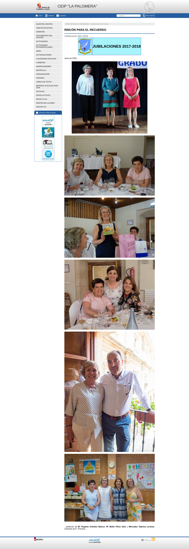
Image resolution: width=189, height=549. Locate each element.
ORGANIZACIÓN (43, 74)
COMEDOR (40, 63)
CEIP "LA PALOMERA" (77, 6)
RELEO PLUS (41, 99)
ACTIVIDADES (42, 41)
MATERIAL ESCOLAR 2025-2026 (47, 87)
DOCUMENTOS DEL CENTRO (44, 37)
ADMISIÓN (40, 32)
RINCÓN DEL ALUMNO (45, 103)
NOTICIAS (40, 91)
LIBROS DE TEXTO (44, 82)
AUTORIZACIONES (44, 55)
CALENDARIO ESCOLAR (46, 59)
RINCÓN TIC (41, 107)
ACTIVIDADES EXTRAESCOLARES (44, 46)
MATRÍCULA (41, 70)
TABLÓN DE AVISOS (44, 28)
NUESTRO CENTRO (44, 24)
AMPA (38, 51)
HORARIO (40, 78)
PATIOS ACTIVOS (43, 95)
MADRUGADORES (43, 66)
